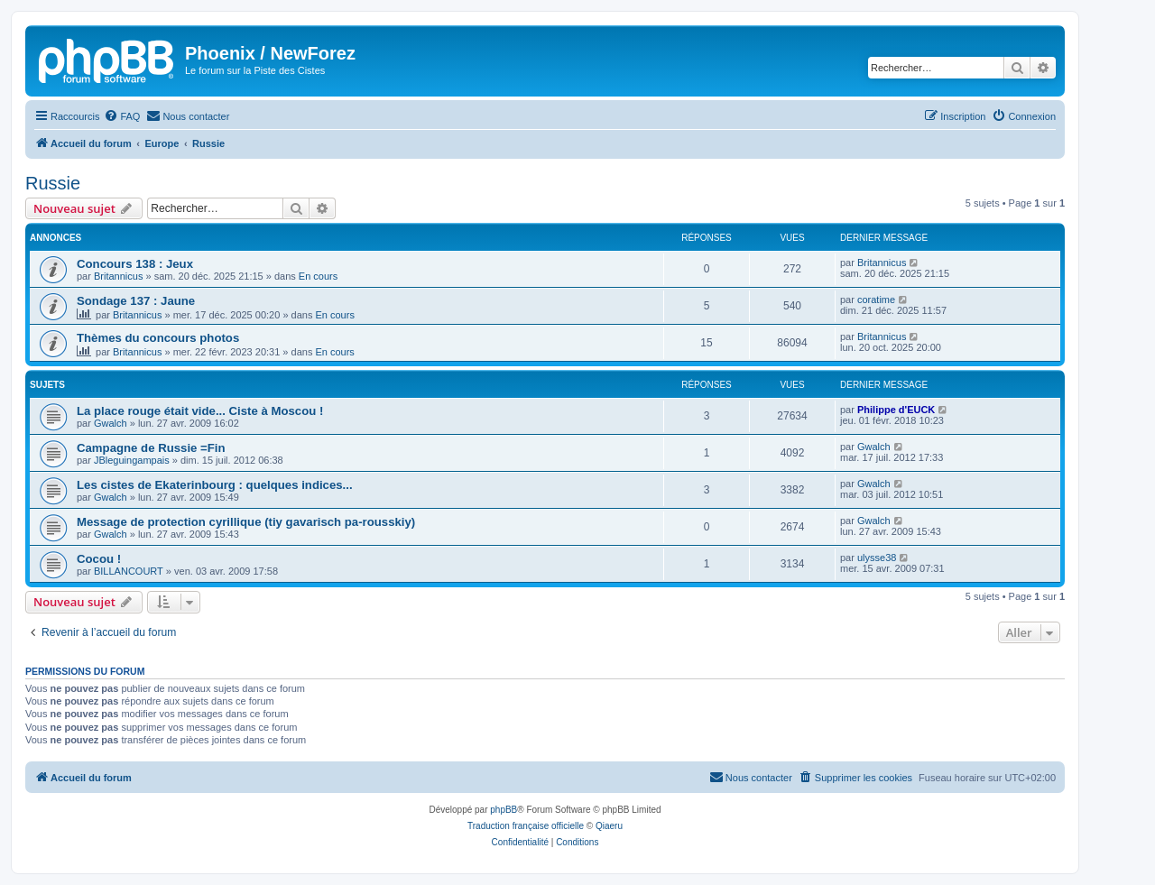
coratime (876, 299)
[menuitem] (122, 116)
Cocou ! (99, 559)
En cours (318, 276)
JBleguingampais (132, 460)
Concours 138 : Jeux (135, 264)
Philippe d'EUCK (896, 409)
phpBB (503, 810)
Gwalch (110, 423)
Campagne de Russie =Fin (151, 448)
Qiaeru (609, 826)
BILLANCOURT (128, 571)
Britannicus (118, 276)
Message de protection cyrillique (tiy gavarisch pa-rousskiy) (246, 522)
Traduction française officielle (525, 826)
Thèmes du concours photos (158, 338)
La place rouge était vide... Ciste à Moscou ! (200, 411)
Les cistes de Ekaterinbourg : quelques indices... (215, 485)
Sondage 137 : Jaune (136, 301)
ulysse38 (876, 557)
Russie (52, 183)
